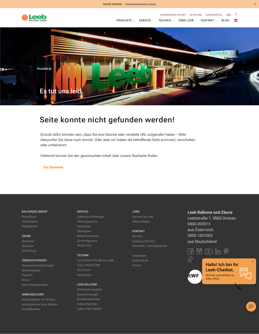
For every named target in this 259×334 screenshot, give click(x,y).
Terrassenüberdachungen (38, 265)
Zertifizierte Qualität (89, 290)
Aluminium (84, 270)
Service (146, 20)
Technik (166, 20)
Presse (136, 265)
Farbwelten (84, 226)
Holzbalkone (30, 221)
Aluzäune (28, 241)
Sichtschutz (29, 251)
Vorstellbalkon (31, 309)
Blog (225, 20)
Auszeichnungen (87, 294)
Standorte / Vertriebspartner (149, 246)
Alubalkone (29, 217)
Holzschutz (84, 275)
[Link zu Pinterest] (226, 251)
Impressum (139, 256)
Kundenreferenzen (88, 299)
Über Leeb (187, 20)
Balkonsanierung (88, 236)
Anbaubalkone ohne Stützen (40, 304)
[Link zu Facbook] (190, 251)
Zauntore (27, 246)
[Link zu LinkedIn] (218, 251)
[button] (249, 294)
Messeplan (84, 231)
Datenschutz (140, 260)
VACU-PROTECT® (88, 265)
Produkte (125, 20)
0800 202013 (199, 224)
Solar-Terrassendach (35, 285)
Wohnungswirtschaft (172, 15)
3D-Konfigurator (87, 241)
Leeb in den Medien (89, 309)
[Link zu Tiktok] (190, 259)
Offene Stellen (141, 221)
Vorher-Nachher (87, 304)
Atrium (26, 280)
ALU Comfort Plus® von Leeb (95, 260)
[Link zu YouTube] (208, 251)
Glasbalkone (30, 226)
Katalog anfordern (143, 241)
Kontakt (209, 20)
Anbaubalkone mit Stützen (38, 300)
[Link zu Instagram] (199, 251)
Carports (27, 275)
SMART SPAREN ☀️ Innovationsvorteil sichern (129, 4)
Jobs (228, 15)
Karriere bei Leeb (142, 217)
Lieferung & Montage (90, 217)
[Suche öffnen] (236, 14)
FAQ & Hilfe (84, 246)
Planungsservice (87, 221)
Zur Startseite (54, 167)
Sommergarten (31, 270)
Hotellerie (195, 15)
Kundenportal (213, 15)
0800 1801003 (200, 236)
